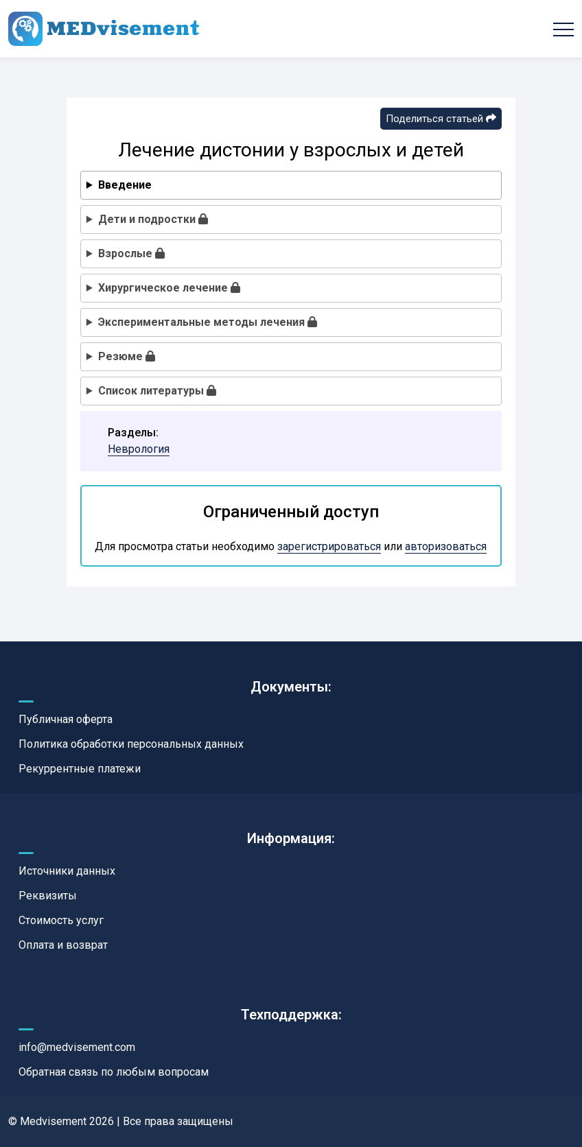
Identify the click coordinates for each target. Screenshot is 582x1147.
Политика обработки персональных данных (131, 743)
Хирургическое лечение (169, 287)
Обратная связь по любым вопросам (114, 1071)
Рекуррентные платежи (80, 768)
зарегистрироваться (329, 546)
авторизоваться (446, 546)
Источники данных (67, 870)
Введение (125, 184)
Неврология (139, 449)
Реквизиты (48, 895)
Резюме (126, 356)
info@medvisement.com (77, 1047)
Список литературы (157, 390)
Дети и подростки (153, 219)
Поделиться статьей (441, 119)
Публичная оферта (66, 719)
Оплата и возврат (63, 944)
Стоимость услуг (61, 920)
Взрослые (131, 253)
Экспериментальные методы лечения (207, 322)
